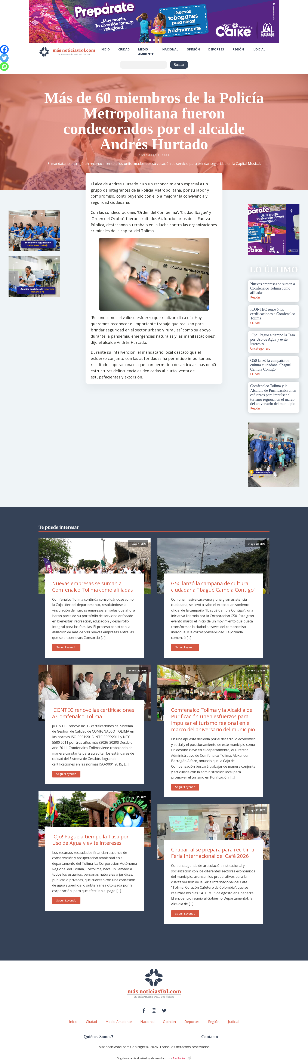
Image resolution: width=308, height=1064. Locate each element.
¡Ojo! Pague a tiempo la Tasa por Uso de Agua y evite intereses (90, 840)
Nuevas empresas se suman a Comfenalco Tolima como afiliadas (92, 586)
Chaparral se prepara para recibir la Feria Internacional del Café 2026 (212, 853)
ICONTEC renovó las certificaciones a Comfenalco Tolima (93, 713)
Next (293, 229)
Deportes (216, 49)
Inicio (105, 49)
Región (238, 49)
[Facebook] (4, 49)
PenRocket (179, 1058)
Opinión (193, 49)
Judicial (258, 49)
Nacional (170, 49)
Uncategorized (260, 348)
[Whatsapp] (4, 66)
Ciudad (124, 49)
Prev (253, 229)
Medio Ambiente (146, 51)
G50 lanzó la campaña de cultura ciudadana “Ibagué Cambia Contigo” (213, 586)
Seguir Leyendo (66, 647)
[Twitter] (4, 58)
